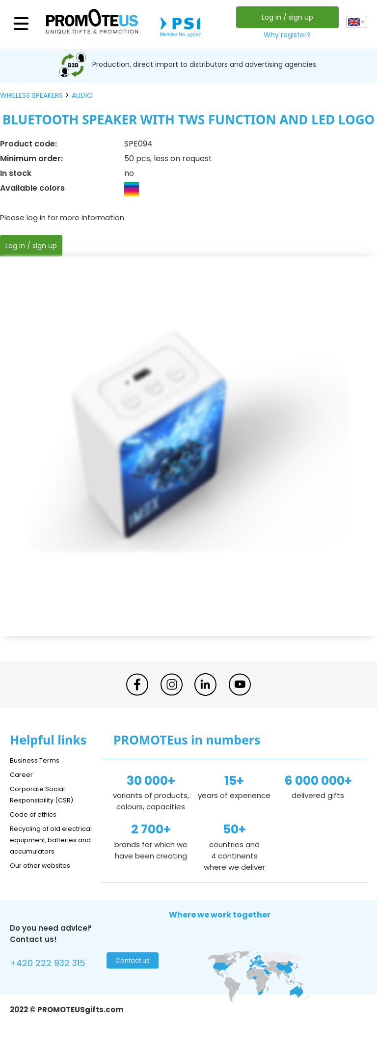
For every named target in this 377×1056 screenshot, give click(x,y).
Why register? (284, 35)
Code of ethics (37, 814)
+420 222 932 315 (54, 975)
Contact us (131, 974)
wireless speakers (31, 95)
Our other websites (45, 876)
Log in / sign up (284, 17)
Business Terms (38, 760)
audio (82, 95)
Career (22, 774)
